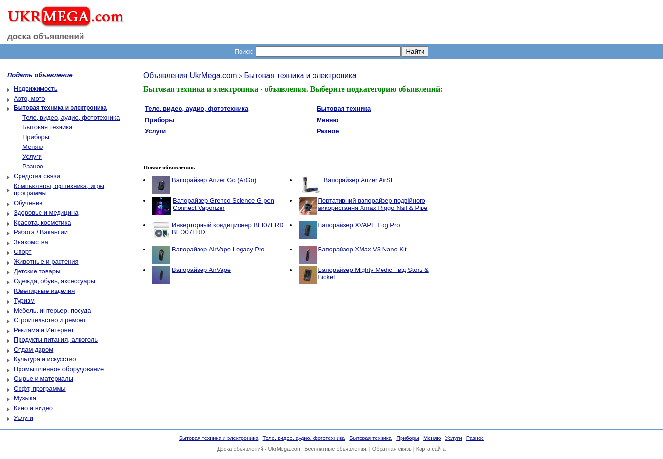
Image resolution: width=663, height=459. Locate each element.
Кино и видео (33, 408)
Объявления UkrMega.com (190, 75)
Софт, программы (40, 388)
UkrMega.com (284, 449)
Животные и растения (46, 261)
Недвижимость (35, 88)
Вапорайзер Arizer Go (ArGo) (214, 180)
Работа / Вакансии (41, 232)
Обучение (28, 203)
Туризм (24, 300)
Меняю (32, 146)
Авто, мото (29, 98)
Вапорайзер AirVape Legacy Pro (218, 249)
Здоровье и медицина (46, 212)
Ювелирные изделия (44, 290)
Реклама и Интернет (44, 330)
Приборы (35, 137)
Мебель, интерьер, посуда (52, 310)
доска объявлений (45, 36)
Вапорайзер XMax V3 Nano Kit (362, 249)
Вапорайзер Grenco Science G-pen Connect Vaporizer (223, 204)
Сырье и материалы (43, 378)
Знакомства (31, 242)
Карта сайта (431, 449)
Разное (32, 166)
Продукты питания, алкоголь (56, 339)
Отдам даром (33, 349)
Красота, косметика (42, 222)
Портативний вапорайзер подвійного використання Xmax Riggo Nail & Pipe (373, 204)
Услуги (32, 156)
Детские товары (37, 271)
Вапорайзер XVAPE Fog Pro (359, 225)
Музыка (25, 398)
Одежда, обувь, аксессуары (54, 281)
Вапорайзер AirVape (201, 269)
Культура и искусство (45, 359)
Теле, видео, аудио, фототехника (71, 117)
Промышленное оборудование (59, 369)
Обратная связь (392, 449)
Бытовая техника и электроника (300, 75)
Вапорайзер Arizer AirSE (359, 180)
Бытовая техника (47, 127)
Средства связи (37, 176)
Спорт (23, 251)
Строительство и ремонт (50, 320)
